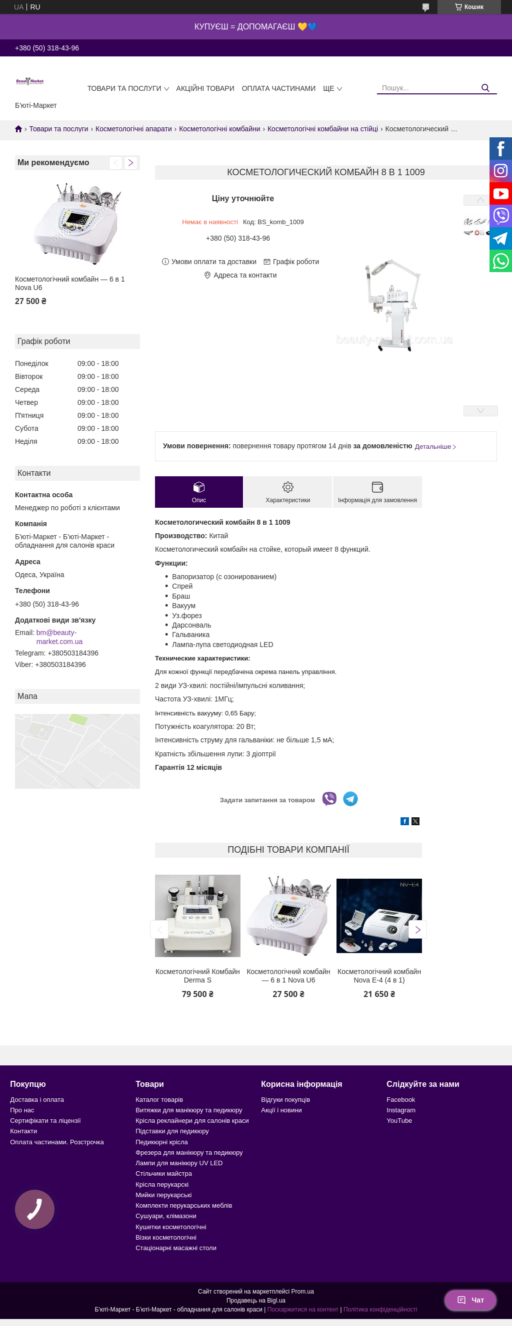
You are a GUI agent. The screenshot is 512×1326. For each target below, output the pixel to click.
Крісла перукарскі (162, 1184)
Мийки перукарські (164, 1195)
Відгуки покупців (285, 1099)
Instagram (401, 1110)
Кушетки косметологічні (171, 1227)
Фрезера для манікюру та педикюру (189, 1152)
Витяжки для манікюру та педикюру (189, 1110)
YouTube (399, 1120)
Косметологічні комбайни (219, 128)
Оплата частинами (279, 88)
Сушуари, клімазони (166, 1216)
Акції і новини (281, 1110)
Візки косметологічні (166, 1237)
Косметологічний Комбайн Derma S (198, 976)
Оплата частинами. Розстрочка (57, 1142)
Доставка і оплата (37, 1099)
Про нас (22, 1110)
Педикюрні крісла (162, 1142)
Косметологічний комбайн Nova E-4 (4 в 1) (379, 976)
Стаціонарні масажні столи (176, 1248)
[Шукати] (485, 88)
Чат (470, 1300)
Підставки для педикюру (172, 1131)
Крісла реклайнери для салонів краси (192, 1120)
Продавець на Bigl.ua (256, 1300)
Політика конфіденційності (381, 1309)
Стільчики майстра (164, 1173)
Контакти (23, 1131)
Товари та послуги (125, 88)
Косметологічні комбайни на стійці (323, 128)
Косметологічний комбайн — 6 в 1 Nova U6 (70, 283)
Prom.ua (303, 1291)
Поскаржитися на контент (303, 1309)
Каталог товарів (159, 1099)
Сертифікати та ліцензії (45, 1120)
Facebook (400, 1099)
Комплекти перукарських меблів (184, 1205)
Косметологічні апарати (134, 128)
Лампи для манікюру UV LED (179, 1163)
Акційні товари (205, 88)
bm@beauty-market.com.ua (59, 637)
